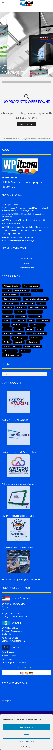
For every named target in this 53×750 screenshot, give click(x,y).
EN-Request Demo (10, 204)
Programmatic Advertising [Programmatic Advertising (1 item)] (13, 333)
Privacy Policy (26, 258)
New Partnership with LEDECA (15, 223)
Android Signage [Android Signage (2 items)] (21, 290)
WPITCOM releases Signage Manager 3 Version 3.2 (23, 220)
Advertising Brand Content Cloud (18, 484)
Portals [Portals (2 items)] (39, 329)
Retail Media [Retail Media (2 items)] (36, 338)
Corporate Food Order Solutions (17, 547)
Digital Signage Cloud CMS (15, 420)
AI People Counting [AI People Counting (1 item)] (11, 286)
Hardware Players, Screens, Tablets (18, 515)
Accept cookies (26, 727)
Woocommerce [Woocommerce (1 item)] (9, 351)
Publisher (26, 263)
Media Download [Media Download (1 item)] (19, 325)
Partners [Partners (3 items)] (7, 329)
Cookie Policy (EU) (26, 267)
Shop (10, 65)
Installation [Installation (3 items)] (20, 312)
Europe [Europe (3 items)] (41, 303)
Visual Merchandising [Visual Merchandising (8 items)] (12, 346)
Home (4, 65)
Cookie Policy (25, 747)
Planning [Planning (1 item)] (19, 329)
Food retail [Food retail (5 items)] (8, 307)
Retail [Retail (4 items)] (6, 338)
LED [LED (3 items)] (30, 320)
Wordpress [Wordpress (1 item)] (25, 351)
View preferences (26, 741)
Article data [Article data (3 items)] (37, 290)
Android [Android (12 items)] (7, 290)
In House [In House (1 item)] (7, 312)
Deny (26, 734)
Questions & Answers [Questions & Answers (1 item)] (37, 333)
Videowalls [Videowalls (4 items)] (19, 342)
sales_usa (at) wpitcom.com (15, 616)
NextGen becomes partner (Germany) (18, 240)
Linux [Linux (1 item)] (6, 325)
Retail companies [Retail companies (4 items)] (19, 338)
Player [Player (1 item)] (29, 329)
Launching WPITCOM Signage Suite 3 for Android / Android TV (24, 215)
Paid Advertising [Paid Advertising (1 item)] (37, 325)
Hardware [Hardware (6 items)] (21, 307)
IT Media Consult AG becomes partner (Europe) (22, 230)
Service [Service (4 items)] (6, 342)
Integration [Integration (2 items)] (21, 316)
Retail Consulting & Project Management (21, 579)
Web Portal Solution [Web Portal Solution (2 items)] (32, 346)
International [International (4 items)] (35, 316)
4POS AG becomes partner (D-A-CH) (17, 237)
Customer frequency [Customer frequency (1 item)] (11, 299)
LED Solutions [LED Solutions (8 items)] (43, 320)
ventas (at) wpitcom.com (13, 640)
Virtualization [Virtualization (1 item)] (33, 342)
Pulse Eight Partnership (12, 233)
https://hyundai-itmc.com (14, 662)
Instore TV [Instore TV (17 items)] (8, 316)
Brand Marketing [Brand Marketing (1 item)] (10, 294)
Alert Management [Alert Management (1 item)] (31, 286)
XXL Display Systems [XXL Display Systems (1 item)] (11, 355)
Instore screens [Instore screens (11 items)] (35, 312)
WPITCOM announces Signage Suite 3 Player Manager (25, 227)
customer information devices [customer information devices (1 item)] (36, 299)
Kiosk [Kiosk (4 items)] (6, 320)
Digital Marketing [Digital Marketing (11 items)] (10, 303)
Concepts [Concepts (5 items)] (25, 294)
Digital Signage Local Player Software (20, 452)
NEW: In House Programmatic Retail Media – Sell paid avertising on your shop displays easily (25, 209)
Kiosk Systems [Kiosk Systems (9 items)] (18, 320)
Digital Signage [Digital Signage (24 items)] (27, 303)
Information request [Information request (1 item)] (37, 307)
